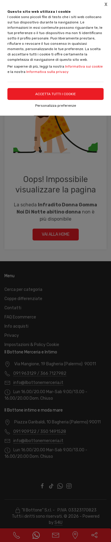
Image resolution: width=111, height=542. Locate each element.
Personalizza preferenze (55, 105)
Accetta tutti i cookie (55, 94)
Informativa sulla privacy (47, 72)
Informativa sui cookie (84, 66)
